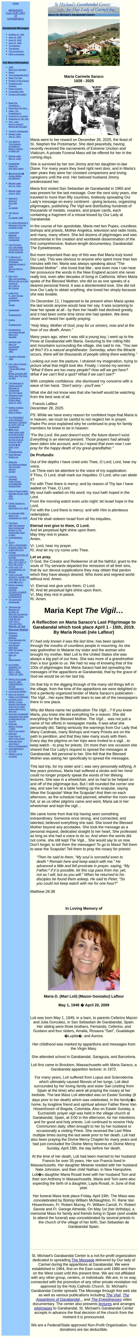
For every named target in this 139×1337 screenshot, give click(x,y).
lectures (105, 1304)
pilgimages (43, 1308)
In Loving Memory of (84, 908)
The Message (83, 1260)
